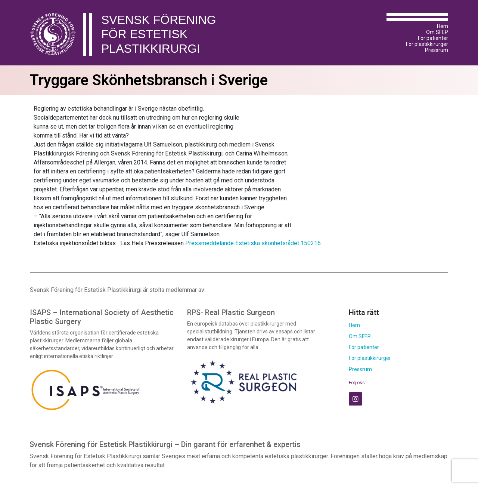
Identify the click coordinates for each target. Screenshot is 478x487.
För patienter (433, 38)
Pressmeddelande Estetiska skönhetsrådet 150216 (253, 243)
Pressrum (436, 50)
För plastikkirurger (427, 44)
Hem (442, 26)
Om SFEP (437, 32)
